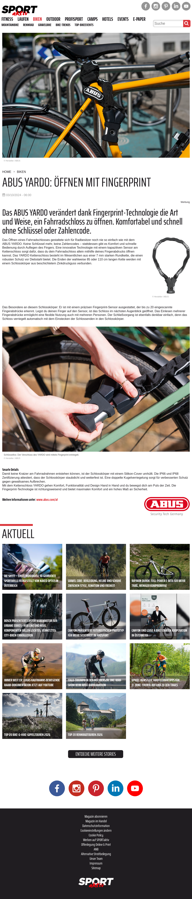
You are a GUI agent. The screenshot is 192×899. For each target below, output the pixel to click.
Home (6, 171)
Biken (37, 19)
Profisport (74, 19)
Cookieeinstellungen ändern (96, 830)
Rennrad (28, 24)
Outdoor (53, 19)
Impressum (96, 863)
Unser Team (96, 859)
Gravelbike (44, 24)
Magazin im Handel (96, 821)
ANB (96, 849)
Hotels (107, 19)
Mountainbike (10, 24)
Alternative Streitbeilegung (96, 854)
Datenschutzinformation (96, 826)
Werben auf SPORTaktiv (96, 840)
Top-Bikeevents (84, 24)
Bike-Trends (63, 24)
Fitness (7, 19)
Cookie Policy (96, 835)
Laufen (23, 19)
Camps (92, 19)
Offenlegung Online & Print (96, 844)
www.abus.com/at (47, 499)
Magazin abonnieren (96, 816)
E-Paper (139, 19)
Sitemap (96, 868)
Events (123, 19)
